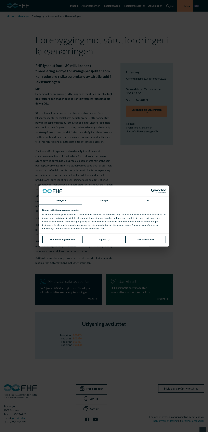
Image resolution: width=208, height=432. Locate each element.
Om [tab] (147, 200)
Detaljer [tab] (104, 200)
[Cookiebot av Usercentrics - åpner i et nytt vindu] (153, 191)
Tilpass (104, 239)
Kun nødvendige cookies (62, 239)
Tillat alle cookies (146, 239)
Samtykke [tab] (61, 200)
